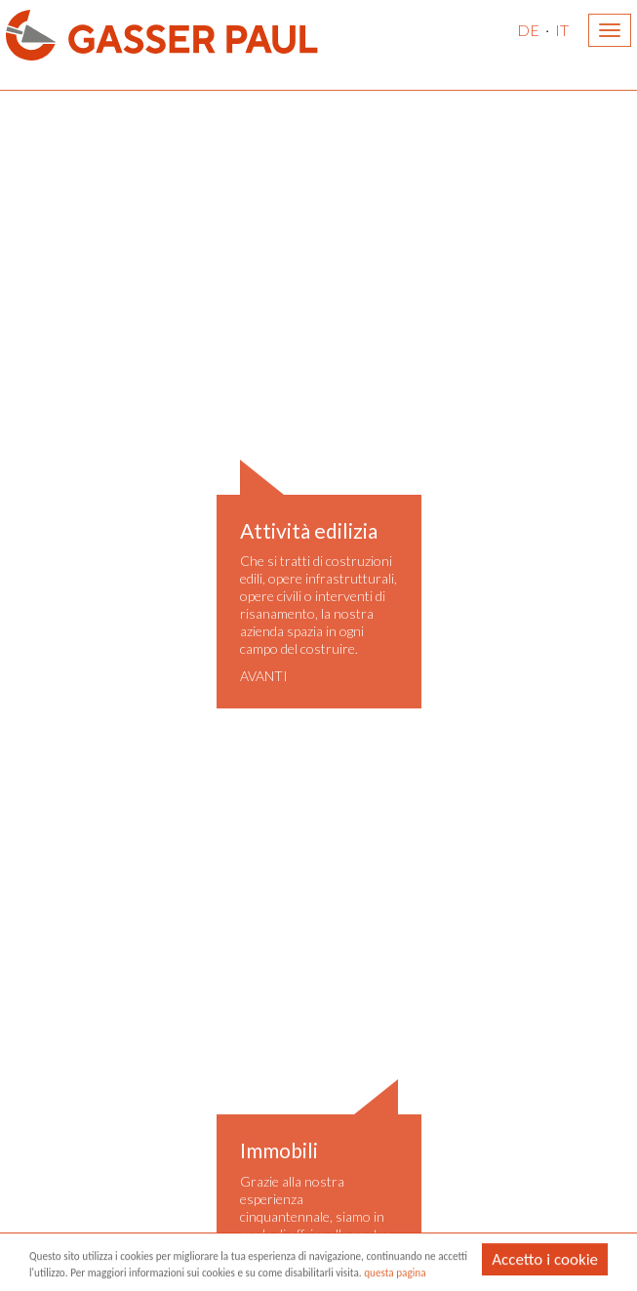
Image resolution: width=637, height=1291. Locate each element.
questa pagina (394, 1273)
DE (528, 29)
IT (562, 29)
